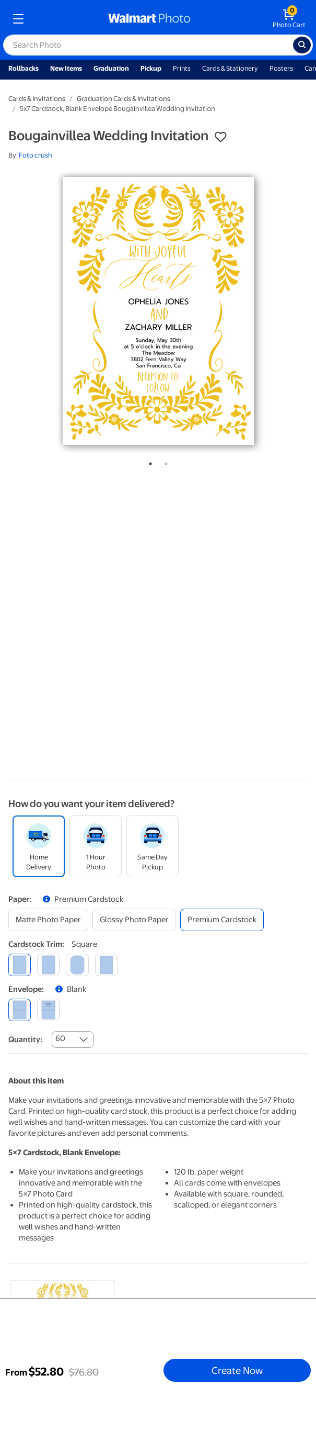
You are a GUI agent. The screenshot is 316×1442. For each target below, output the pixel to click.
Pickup (151, 68)
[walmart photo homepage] (149, 19)
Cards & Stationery (230, 68)
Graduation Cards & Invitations (123, 99)
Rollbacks (23, 68)
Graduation (111, 68)
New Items (66, 68)
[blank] (19, 1010)
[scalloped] (106, 965)
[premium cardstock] (222, 920)
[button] (220, 137)
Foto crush (35, 155)
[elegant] (77, 965)
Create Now (237, 1370)
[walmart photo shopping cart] (289, 19)
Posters (281, 68)
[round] (48, 965)
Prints (182, 68)
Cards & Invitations (36, 99)
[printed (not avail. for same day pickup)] (48, 1010)
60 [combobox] (60, 1038)
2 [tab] (164, 461)
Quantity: (25, 1039)
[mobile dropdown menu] (18, 19)
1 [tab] (148, 461)
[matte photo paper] (48, 920)
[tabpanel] (158, 311)
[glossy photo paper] (134, 920)
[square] (19, 965)
